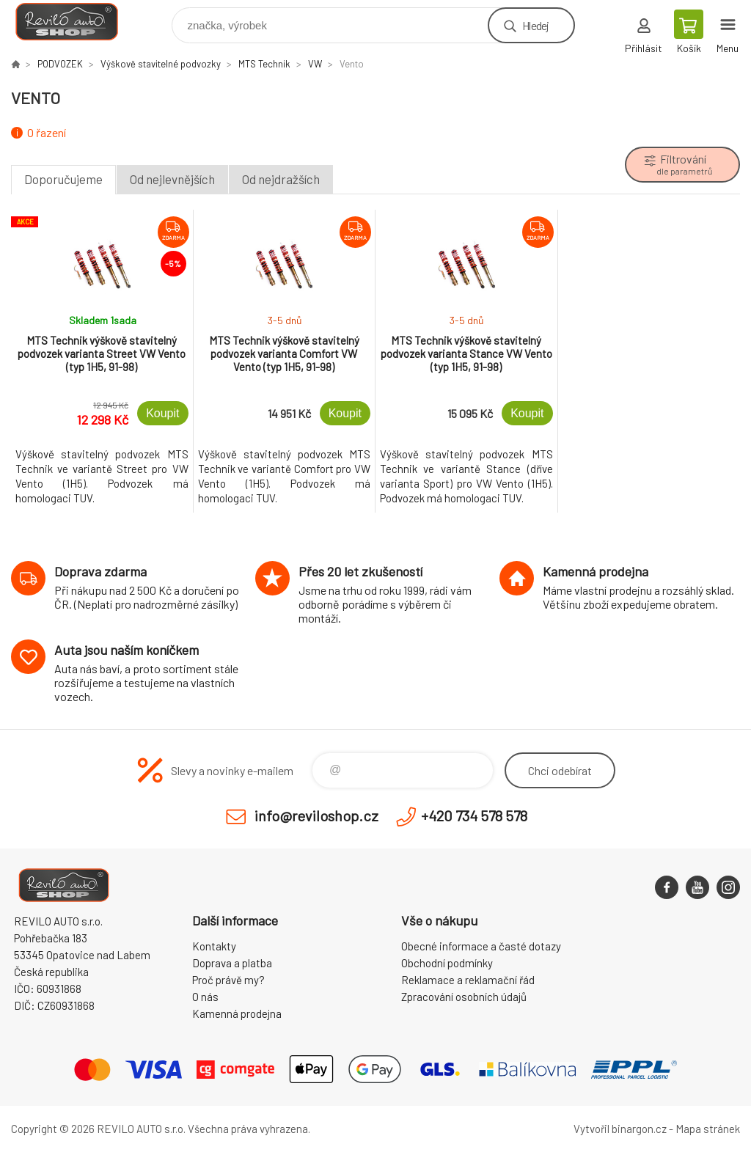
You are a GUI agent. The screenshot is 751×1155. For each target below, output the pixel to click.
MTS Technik (264, 64)
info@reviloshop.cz (316, 815)
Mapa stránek (707, 1128)
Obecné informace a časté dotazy (481, 946)
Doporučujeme (63, 179)
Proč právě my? (228, 979)
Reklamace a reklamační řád (468, 979)
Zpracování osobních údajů (464, 996)
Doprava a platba (232, 962)
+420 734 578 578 (474, 815)
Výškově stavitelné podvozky (160, 64)
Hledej (535, 25)
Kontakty (214, 946)
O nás (205, 996)
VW (315, 64)
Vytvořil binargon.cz (620, 1128)
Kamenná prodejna (237, 1013)
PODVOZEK (60, 64)
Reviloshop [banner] (76, 21)
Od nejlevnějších (172, 179)
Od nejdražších (281, 179)
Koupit (162, 413)
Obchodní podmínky (447, 962)
